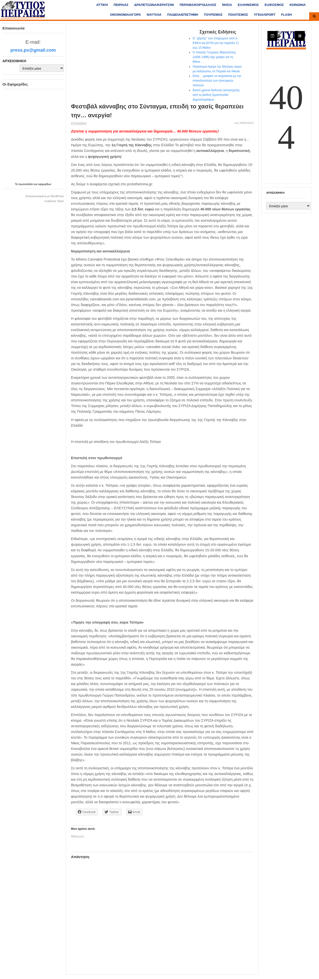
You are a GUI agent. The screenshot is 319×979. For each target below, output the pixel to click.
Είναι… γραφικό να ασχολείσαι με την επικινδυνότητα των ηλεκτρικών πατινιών (217, 80)
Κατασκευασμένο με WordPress (45, 196)
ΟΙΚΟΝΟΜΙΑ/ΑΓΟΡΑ (125, 14)
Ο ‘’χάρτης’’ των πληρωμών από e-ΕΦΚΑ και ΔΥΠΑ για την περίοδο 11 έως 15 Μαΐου (216, 43)
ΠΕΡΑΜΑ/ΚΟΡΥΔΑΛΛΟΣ (198, 5)
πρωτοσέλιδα (26, 184)
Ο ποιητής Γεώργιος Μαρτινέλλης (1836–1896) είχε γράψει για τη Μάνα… (214, 57)
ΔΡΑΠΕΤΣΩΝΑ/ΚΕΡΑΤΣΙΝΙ (154, 5)
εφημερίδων (44, 184)
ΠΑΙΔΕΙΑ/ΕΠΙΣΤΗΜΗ (182, 14)
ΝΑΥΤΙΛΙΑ (154, 14)
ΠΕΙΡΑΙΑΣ (121, 5)
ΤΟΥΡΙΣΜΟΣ (213, 14)
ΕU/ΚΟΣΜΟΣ (274, 5)
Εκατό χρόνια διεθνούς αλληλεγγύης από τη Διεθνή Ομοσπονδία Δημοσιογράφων (216, 94)
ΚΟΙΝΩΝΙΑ (298, 5)
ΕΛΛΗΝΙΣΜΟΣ (248, 5)
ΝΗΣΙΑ (227, 5)
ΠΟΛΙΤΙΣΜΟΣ (238, 14)
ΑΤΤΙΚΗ (102, 5)
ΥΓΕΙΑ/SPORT (265, 14)
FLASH (286, 14)
